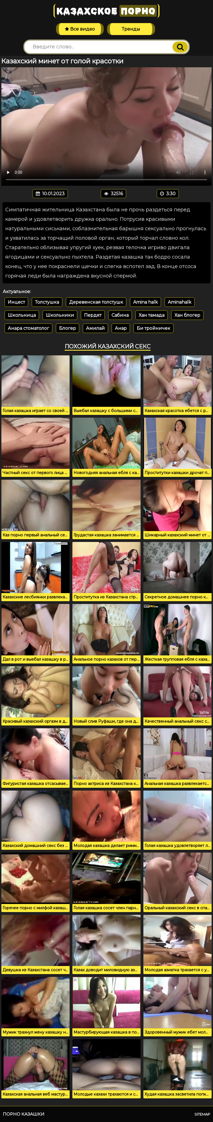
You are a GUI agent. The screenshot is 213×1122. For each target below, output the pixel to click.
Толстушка (47, 302)
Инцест (16, 302)
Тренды (131, 29)
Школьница (22, 315)
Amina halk (145, 302)
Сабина (120, 315)
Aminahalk (179, 302)
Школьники (60, 315)
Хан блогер (187, 315)
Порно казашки (23, 1114)
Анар (121, 328)
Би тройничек (153, 328)
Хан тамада (151, 315)
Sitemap (202, 1114)
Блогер (67, 328)
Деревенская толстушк (96, 302)
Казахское (106, 11)
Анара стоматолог (28, 328)
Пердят (93, 315)
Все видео (80, 29)
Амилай (95, 328)
